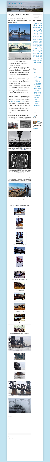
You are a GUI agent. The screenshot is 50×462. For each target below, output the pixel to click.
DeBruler (14, 129)
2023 (34, 68)
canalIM (37, 31)
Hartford (10, 73)
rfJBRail (39, 43)
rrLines (35, 51)
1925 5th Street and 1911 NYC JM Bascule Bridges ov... (37, 90)
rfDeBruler (40, 41)
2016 (34, 117)
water (35, 57)
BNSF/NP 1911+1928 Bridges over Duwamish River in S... (37, 77)
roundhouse (34, 47)
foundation (35, 36)
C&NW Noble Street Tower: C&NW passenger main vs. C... (37, 100)
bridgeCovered (40, 25)
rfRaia (37, 45)
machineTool (37, 37)
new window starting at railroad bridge (12, 415)
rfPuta (35, 45)
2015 (34, 118)
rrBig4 (38, 48)
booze (40, 23)
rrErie (38, 50)
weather (34, 58)
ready (41, 39)
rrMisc (41, 51)
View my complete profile (35, 128)
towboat (38, 55)
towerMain (34, 56)
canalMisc (34, 32)
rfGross (37, 42)
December (35, 73)
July (34, 110)
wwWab (34, 63)
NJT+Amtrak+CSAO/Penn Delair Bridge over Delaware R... (38, 103)
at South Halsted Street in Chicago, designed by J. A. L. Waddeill (17, 101)
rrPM (37, 53)
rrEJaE (37, 50)
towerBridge (41, 55)
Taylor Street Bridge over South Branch (38, 84)
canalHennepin (34, 31)
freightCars (38, 36)
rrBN (39, 48)
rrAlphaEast (41, 47)
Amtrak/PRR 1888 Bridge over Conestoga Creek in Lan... (37, 91)
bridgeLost (34, 27)
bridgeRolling (40, 27)
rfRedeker (39, 45)
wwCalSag (41, 58)
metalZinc (40, 38)
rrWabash (36, 54)
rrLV (36, 51)
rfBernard (36, 40)
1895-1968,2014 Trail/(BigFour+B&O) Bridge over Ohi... (37, 88)
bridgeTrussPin (35, 30)
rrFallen (40, 50)
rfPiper (34, 45)
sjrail (16, 22)
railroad (37, 39)
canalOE (37, 32)
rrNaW (37, 52)
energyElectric (37, 34)
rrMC (38, 51)
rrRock (38, 53)
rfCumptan (37, 41)
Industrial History (16, 3)
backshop (38, 23)
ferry (33, 36)
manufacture (40, 37)
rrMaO (37, 51)
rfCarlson (34, 41)
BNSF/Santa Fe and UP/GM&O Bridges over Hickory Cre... (38, 80)
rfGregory (34, 42)
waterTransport (40, 57)
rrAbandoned (37, 47)
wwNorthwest (38, 62)
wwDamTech (38, 60)
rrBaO (34, 48)
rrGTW (41, 50)
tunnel (34, 57)
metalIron (36, 38)
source (17, 415)
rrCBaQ (36, 49)
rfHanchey (41, 42)
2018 (34, 72)
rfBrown (39, 40)
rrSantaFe (41, 53)
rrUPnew (34, 54)
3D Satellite (18, 16)
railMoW (35, 39)
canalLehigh (39, 31)
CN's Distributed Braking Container (37, 83)
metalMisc (38, 38)
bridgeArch (35, 24)
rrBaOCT (36, 48)
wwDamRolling (34, 60)
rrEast (35, 50)
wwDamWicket (41, 60)
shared (21, 201)
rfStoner (34, 46)
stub (33, 55)
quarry (34, 39)
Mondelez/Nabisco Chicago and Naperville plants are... (37, 97)
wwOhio (41, 62)
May (34, 112)
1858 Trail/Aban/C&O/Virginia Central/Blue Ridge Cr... (37, 105)
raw (40, 39)
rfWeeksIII (38, 46)
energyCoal (34, 34)
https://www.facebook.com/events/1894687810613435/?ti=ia (19, 149)
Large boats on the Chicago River (37, 93)
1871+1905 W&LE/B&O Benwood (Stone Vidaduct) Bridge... (38, 79)
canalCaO (39, 30)
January (35, 115)
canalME (41, 31)
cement (36, 33)
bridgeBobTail (40, 24)
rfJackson (37, 43)
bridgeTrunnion (35, 29)
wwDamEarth (34, 59)
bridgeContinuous (35, 25)
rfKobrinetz (34, 44)
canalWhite (34, 33)
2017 (34, 116)
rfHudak (35, 43)
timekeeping (36, 55)
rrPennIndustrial (34, 53)
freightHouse (41, 36)
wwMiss (38, 61)
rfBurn (40, 40)
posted (21, 147)
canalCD (41, 30)
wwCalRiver (38, 58)
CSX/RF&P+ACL (36, 82)
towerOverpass (37, 56)
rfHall (39, 42)
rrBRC (41, 48)
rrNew (41, 52)
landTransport (34, 37)
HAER (16, 16)
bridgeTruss (40, 29)
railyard (39, 39)
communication (38, 33)
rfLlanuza (41, 44)
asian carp (36, 23)
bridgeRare (37, 27)
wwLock (34, 61)
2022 (34, 69)
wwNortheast (34, 62)
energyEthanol (41, 34)
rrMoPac (36, 52)
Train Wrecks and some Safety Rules (37, 92)
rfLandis (37, 44)
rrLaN (33, 51)
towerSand (41, 56)
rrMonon (34, 52)
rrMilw (39, 51)
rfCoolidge (36, 41)
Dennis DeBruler (38, 121)
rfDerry (41, 41)
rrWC (38, 54)
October (35, 108)
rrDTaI (33, 50)
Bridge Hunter (9, 16)
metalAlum (34, 38)
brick (41, 23)
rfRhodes (41, 45)
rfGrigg (35, 42)
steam (41, 54)
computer (41, 33)
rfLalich (36, 44)
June (34, 111)
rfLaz (39, 44)
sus (34, 55)
